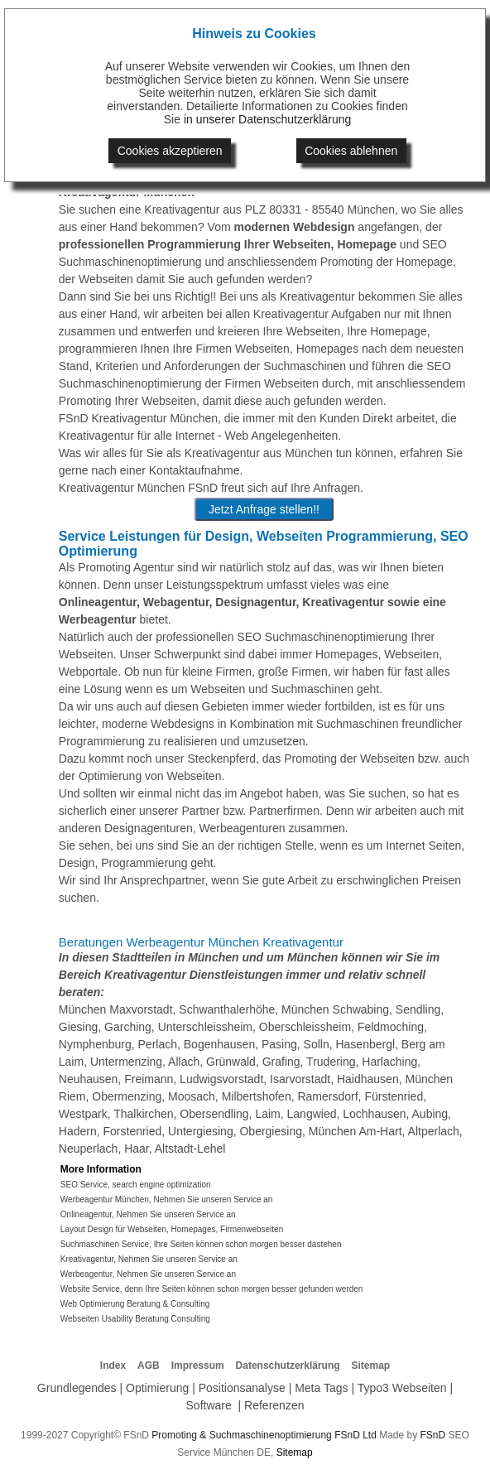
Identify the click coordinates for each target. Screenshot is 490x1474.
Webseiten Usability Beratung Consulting (135, 1318)
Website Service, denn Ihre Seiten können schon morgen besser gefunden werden (211, 1288)
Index (113, 1365)
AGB (148, 1365)
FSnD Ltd (355, 1435)
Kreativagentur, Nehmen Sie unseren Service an (149, 1259)
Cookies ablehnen (351, 150)
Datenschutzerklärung (288, 1365)
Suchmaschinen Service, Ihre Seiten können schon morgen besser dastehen (201, 1244)
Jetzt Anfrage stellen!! (264, 509)
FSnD (433, 1435)
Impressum (197, 1365)
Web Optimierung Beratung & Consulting (134, 1303)
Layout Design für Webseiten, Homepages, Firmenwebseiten (171, 1229)
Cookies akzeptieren (170, 150)
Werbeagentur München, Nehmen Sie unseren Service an (166, 1199)
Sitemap (370, 1365)
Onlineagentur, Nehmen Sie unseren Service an (148, 1214)
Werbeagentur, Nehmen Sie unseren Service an (148, 1274)
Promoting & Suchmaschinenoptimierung (241, 1435)
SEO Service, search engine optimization (135, 1184)
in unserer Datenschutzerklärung (267, 119)
